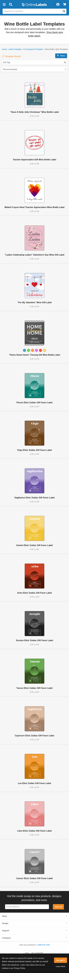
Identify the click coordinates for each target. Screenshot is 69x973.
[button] (4, 4)
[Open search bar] (10, 4)
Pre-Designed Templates (33, 49)
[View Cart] (64, 4)
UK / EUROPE (37, 953)
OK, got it (60, 960)
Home (4, 49)
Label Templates (15, 49)
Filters (61, 56)
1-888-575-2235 (43, 945)
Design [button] (5, 923)
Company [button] (6, 938)
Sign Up (58, 907)
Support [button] (5, 931)
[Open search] (64, 11)
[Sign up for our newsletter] (27, 906)
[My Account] (58, 4)
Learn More (60, 966)
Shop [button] (4, 916)
